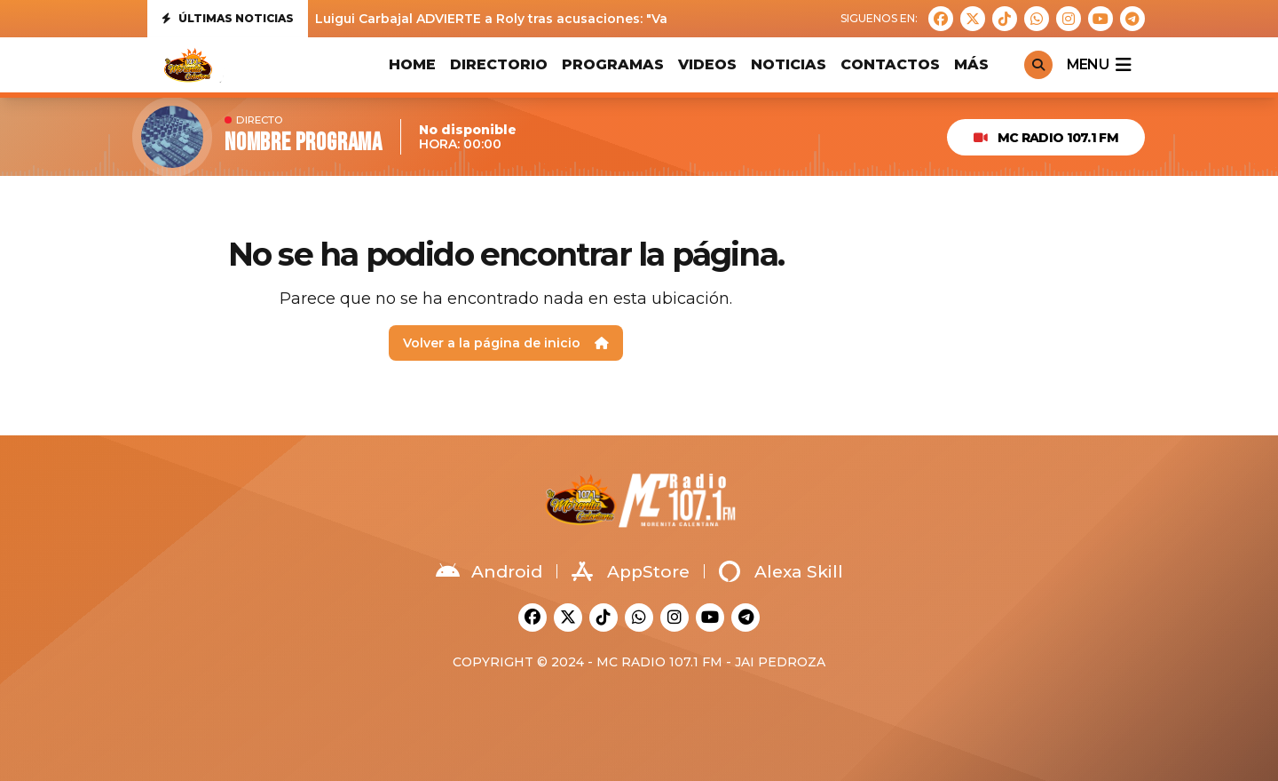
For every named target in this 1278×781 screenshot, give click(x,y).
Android (489, 571)
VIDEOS (707, 64)
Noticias (788, 64)
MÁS (971, 64)
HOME (412, 64)
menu (1099, 64)
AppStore (631, 571)
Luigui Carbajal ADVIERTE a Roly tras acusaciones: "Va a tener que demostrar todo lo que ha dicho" (640, 19)
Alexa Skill (781, 571)
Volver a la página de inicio (506, 343)
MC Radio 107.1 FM (1046, 138)
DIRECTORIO (499, 64)
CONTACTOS (890, 64)
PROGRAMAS (613, 64)
